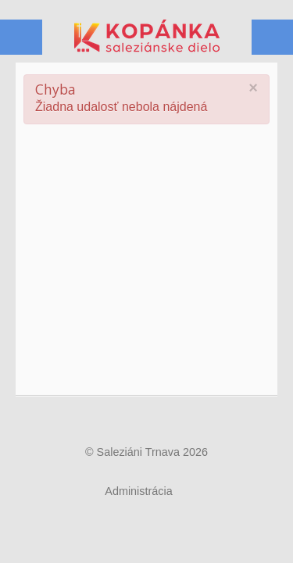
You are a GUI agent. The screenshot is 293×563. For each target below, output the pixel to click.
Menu (272, 37)
